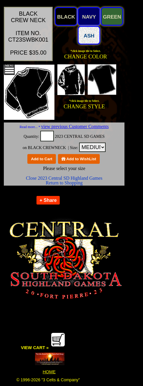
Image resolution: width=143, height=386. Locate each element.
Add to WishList (78, 159)
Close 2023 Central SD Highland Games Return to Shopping (64, 180)
